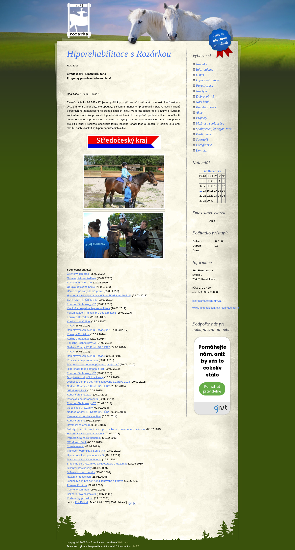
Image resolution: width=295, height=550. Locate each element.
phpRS (135, 546)
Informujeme (204, 69)
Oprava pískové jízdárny (81, 278)
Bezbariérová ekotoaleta (81, 493)
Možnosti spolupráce (210, 123)
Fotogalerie (204, 145)
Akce (199, 112)
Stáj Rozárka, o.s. (79, 20)
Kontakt (201, 150)
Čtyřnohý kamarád (78, 273)
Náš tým (201, 91)
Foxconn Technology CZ (81, 304)
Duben (212, 171)
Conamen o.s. (75, 446)
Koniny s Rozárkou (78, 317)
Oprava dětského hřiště (81, 286)
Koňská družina (76, 420)
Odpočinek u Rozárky (80, 407)
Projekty (201, 118)
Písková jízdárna (77, 485)
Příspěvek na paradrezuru (82, 360)
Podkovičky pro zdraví (80, 498)
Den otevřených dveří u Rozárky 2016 (89, 329)
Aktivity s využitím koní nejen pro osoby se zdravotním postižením (106, 429)
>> (219, 171)
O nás (200, 75)
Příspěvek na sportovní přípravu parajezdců (93, 364)
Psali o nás (203, 134)
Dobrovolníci (205, 96)
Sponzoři (202, 139)
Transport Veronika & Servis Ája (86, 450)
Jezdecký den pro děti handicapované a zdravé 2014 (98, 381)
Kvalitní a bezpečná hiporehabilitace (88, 308)
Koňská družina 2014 (79, 394)
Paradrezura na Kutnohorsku (84, 437)
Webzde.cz (123, 542)
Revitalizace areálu (78, 424)
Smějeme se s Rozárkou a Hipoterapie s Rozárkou (97, 463)
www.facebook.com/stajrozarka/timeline (216, 307)
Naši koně (202, 102)
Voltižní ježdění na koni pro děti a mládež (91, 312)
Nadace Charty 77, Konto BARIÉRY (88, 347)
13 (200, 190)
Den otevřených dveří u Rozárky (86, 355)
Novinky (201, 64)
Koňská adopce (206, 107)
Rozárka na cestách (79, 476)
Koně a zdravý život (79, 321)
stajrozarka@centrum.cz (207, 300)
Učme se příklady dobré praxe (85, 291)
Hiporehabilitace (207, 80)
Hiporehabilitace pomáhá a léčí (85, 368)
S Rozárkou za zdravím (81, 472)
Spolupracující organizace (213, 129)
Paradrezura (204, 85)
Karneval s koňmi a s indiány (84, 416)
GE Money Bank (77, 390)
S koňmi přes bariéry (79, 467)
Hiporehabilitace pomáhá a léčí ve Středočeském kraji (99, 295)
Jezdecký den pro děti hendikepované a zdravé (95, 480)
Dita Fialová (81, 502)
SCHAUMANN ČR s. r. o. (82, 299)
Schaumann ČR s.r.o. (80, 282)
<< (204, 171)
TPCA (70, 325)
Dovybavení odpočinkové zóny (85, 377)
